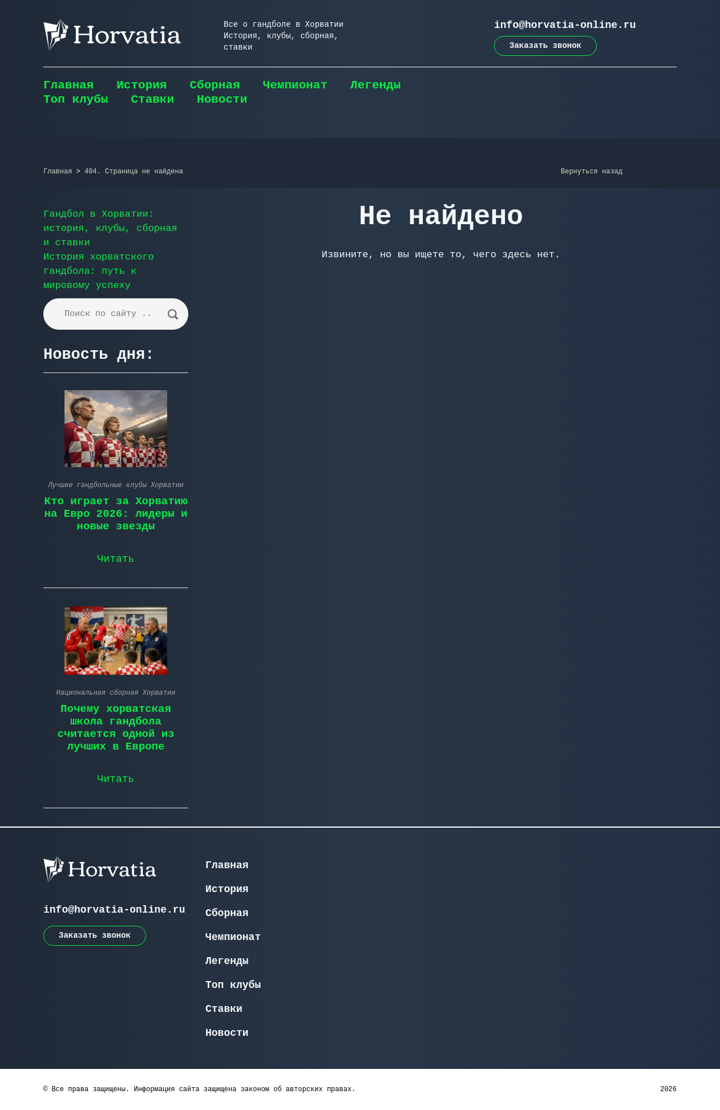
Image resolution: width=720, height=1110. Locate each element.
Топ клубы (75, 99)
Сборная (214, 85)
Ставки (152, 99)
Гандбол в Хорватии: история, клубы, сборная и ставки (110, 228)
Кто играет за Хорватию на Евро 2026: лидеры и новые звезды (116, 514)
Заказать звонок (545, 45)
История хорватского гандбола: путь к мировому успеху (98, 271)
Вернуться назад (591, 172)
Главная (68, 85)
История (141, 85)
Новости (222, 99)
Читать (116, 559)
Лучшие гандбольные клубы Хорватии (116, 485)
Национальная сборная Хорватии (116, 693)
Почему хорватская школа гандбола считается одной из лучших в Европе (115, 728)
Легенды (375, 85)
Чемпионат (295, 85)
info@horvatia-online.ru (565, 25)
